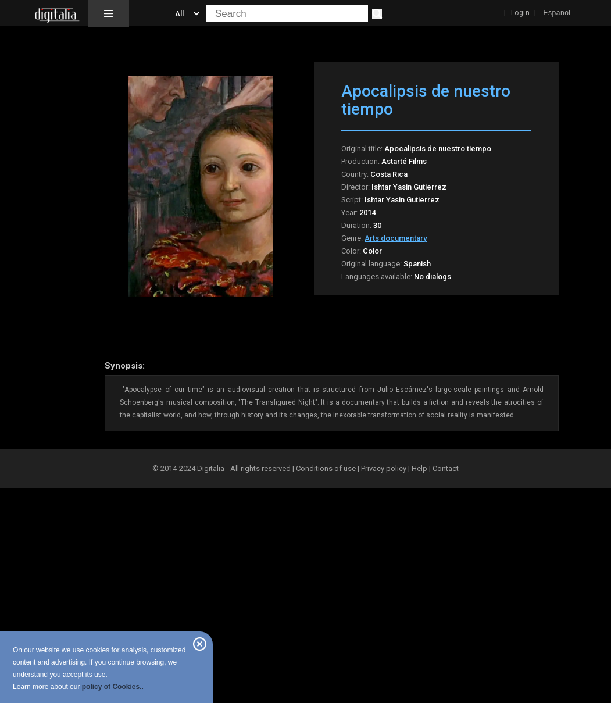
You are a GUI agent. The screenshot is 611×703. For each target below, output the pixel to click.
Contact (446, 468)
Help (419, 468)
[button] (108, 13)
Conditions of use (327, 468)
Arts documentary (396, 238)
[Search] (377, 14)
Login (520, 13)
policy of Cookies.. (113, 687)
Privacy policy (383, 468)
